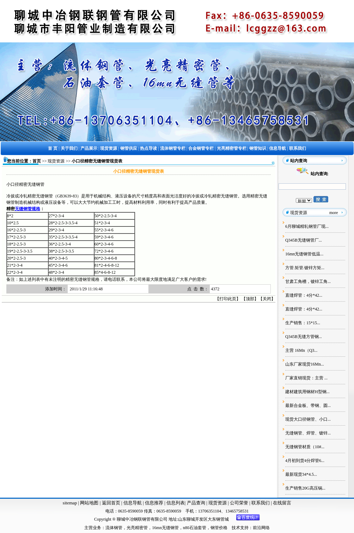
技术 (236, 527)
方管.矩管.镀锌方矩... (304, 267)
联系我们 (261, 502)
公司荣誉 (239, 502)
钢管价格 (218, 527)
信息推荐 (153, 502)
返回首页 (110, 502)
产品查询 (196, 502)
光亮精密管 (137, 527)
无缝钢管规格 (27, 208)
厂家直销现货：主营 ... (306, 377)
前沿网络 (261, 527)
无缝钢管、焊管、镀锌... (308, 433)
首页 (36, 161)
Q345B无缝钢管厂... (303, 240)
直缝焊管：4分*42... (303, 295)
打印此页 (227, 298)
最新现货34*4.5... (301, 474)
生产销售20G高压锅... (305, 488)
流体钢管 (113, 527)
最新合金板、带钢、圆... (308, 405)
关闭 (267, 298)
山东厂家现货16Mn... (304, 364)
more (333, 212)
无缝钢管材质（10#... (304, 446)
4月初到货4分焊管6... (304, 460)
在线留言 (282, 502)
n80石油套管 (194, 527)
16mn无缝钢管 (165, 527)
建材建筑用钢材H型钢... (307, 391)
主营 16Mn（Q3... (301, 350)
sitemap (70, 502)
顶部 (250, 298)
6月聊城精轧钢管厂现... (307, 226)
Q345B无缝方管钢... (303, 336)
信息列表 (175, 502)
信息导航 (132, 502)
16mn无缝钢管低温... (304, 253)
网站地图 (89, 502)
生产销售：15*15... (302, 322)
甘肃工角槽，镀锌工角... (308, 281)
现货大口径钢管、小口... (308, 419)
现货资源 (56, 161)
